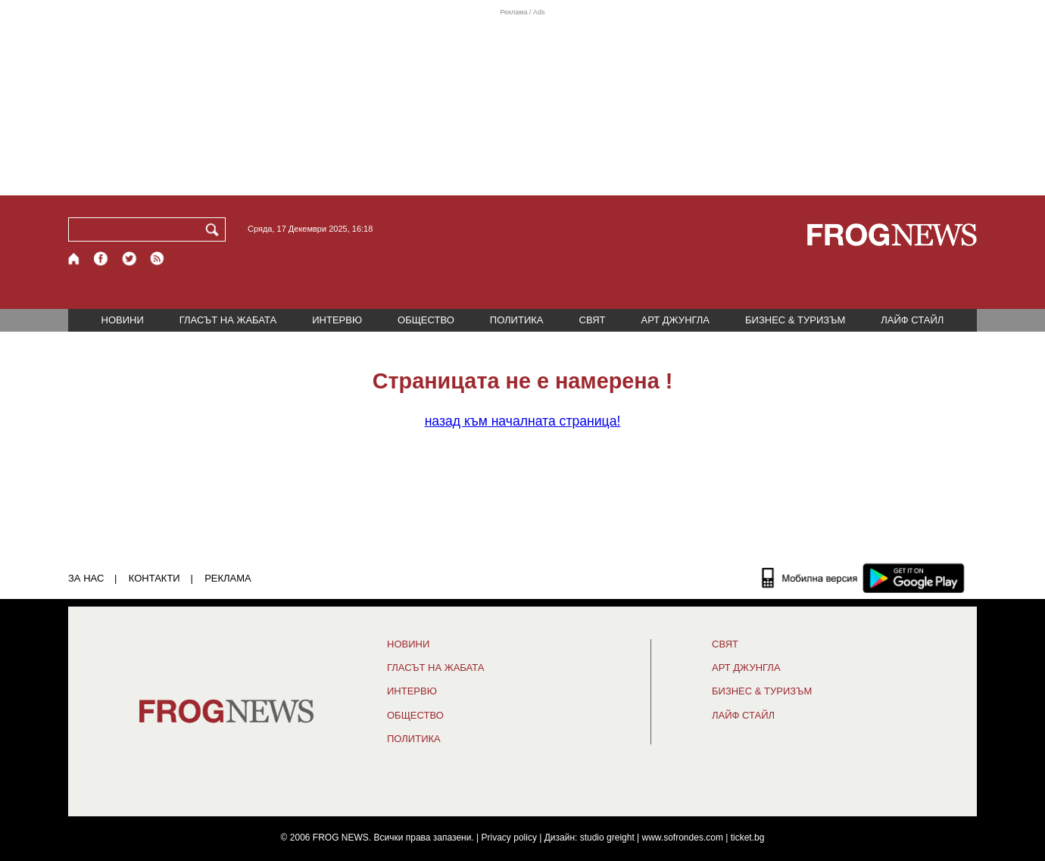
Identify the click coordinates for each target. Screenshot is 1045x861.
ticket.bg (748, 837)
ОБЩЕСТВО (426, 320)
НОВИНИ (122, 320)
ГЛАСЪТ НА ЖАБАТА (227, 320)
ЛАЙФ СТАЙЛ (912, 320)
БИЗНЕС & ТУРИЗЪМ (795, 320)
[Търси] (215, 229)
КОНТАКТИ (154, 578)
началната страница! (523, 421)
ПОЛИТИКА (517, 320)
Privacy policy (509, 837)
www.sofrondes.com (682, 837)
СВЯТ (592, 320)
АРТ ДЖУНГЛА (675, 320)
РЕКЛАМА (227, 578)
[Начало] (74, 258)
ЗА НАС (86, 578)
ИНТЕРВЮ (337, 320)
